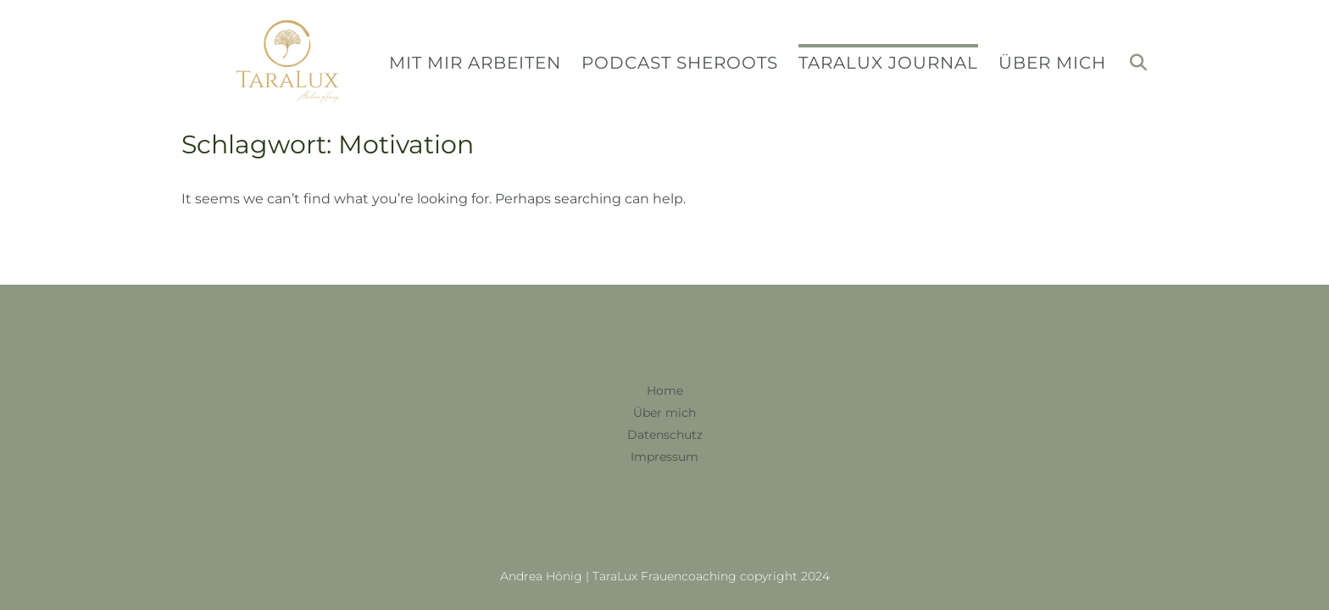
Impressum (664, 456)
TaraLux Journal (888, 61)
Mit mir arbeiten (475, 61)
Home (665, 390)
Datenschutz (665, 434)
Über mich (1052, 61)
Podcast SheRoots (679, 61)
